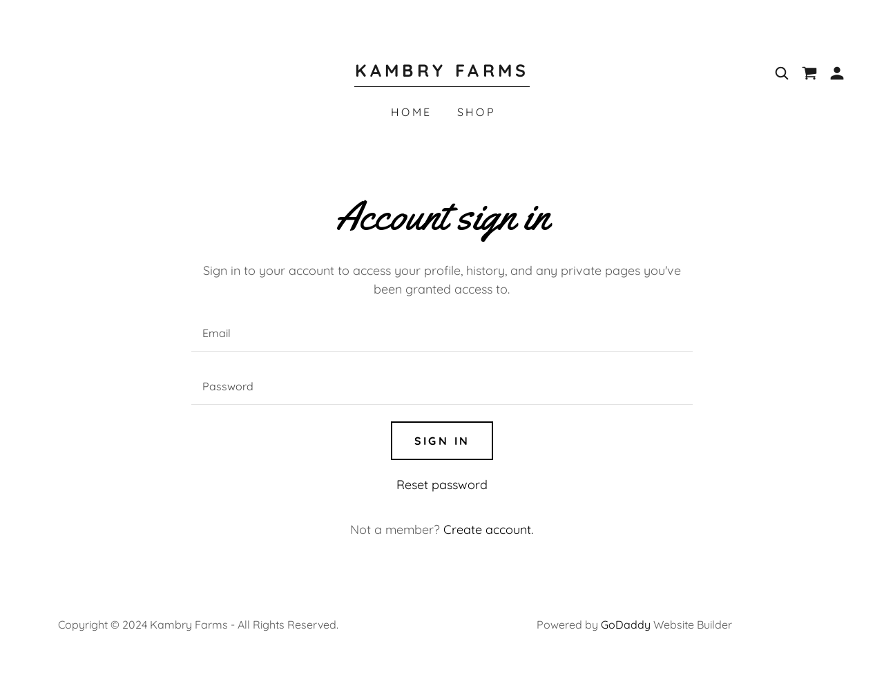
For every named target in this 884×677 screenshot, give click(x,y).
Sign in (442, 441)
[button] (837, 73)
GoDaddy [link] (626, 624)
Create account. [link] (488, 529)
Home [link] (411, 112)
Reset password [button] (442, 485)
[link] (441, 72)
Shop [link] (477, 112)
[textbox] (441, 333)
